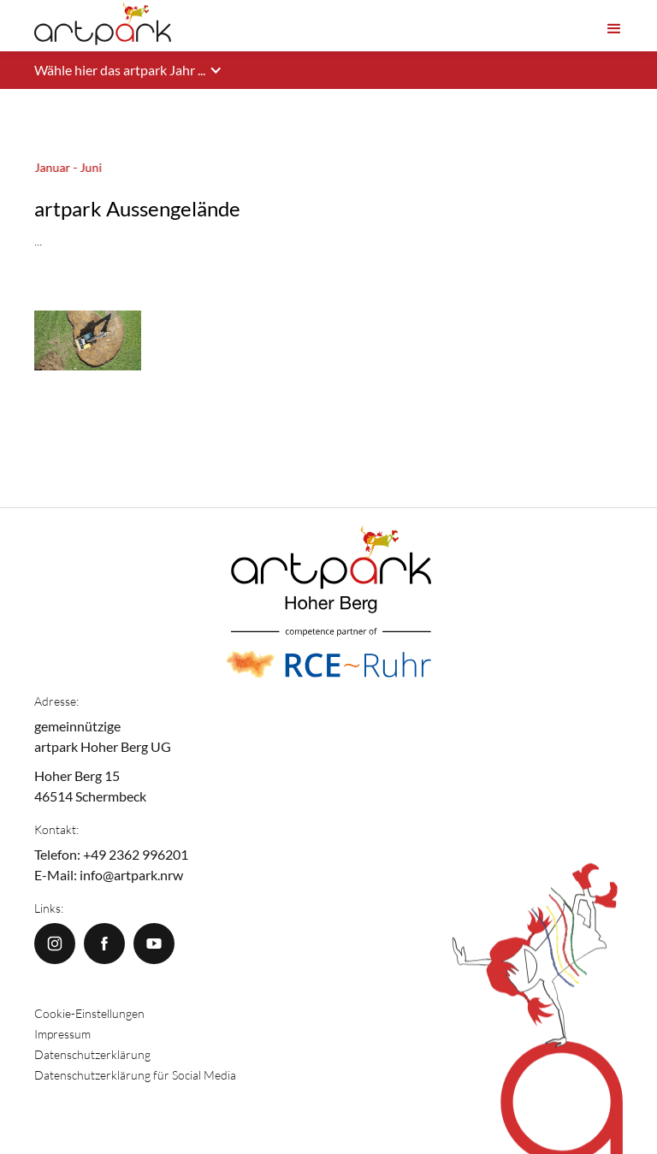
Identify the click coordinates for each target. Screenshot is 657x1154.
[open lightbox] (87, 286)
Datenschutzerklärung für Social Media (135, 1075)
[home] (102, 24)
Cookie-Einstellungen (89, 1013)
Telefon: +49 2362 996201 (111, 854)
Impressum (62, 1034)
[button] (614, 25)
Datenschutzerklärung (92, 1054)
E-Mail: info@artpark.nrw (108, 875)
